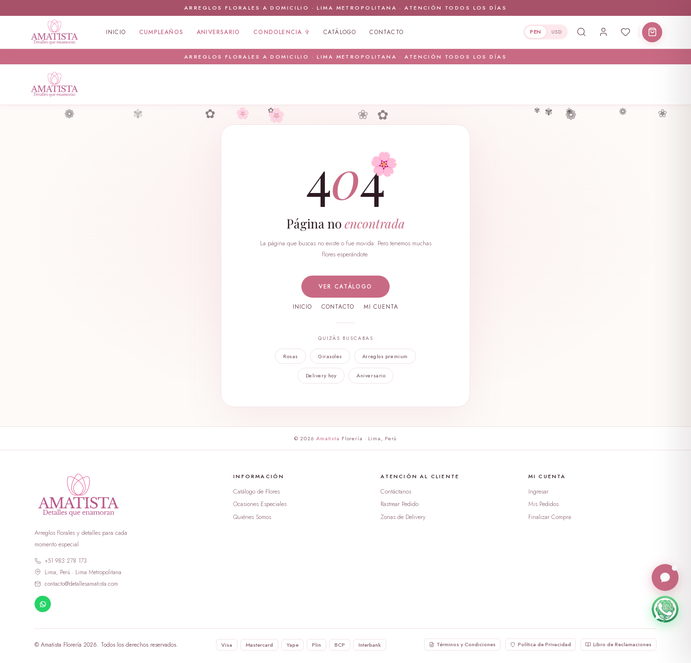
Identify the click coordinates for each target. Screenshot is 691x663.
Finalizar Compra (549, 516)
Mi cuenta (381, 306)
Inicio (116, 32)
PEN (535, 32)
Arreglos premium (385, 356)
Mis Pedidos (543, 503)
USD (556, 32)
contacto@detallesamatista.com (76, 583)
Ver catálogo (345, 286)
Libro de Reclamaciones (618, 644)
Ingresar (538, 491)
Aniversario (218, 32)
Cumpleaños (161, 32)
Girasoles (330, 356)
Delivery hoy (321, 375)
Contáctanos (396, 491)
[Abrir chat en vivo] (665, 578)
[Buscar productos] (581, 32)
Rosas (290, 356)
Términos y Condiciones (462, 644)
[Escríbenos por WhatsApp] (665, 609)
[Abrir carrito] (652, 32)
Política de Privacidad (540, 644)
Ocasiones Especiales (259, 503)
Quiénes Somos (252, 516)
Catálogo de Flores (256, 491)
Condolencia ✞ (281, 32)
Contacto (386, 32)
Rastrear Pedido (399, 503)
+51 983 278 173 (61, 560)
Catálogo (340, 32)
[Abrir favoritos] (625, 32)
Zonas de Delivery (403, 516)
